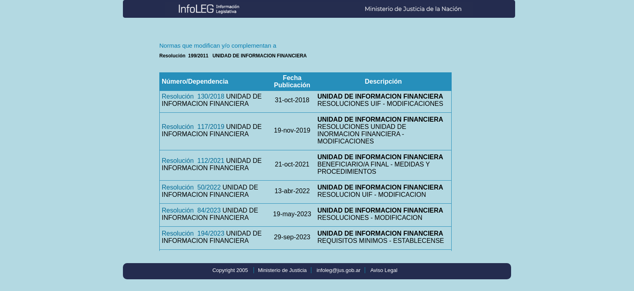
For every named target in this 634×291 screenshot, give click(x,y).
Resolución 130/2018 (193, 96)
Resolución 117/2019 (193, 126)
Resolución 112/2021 (193, 160)
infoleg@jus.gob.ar (339, 270)
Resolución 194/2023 (193, 233)
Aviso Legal (383, 270)
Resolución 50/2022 (191, 187)
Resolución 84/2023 (191, 210)
